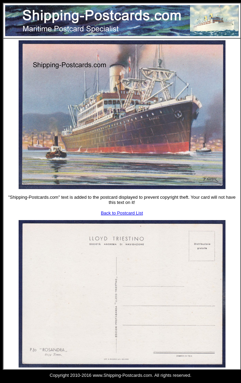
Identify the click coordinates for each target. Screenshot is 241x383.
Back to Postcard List (122, 213)
